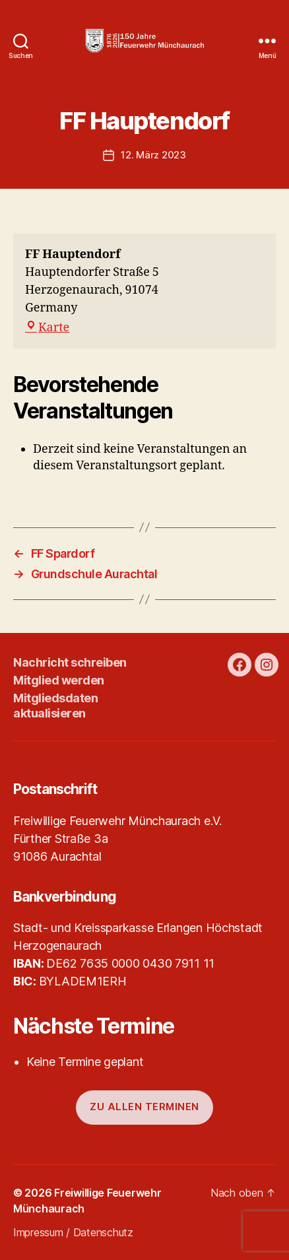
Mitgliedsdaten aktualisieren (55, 705)
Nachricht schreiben (70, 662)
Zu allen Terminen (144, 1106)
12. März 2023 (153, 155)
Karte (47, 327)
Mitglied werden (58, 680)
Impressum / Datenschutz (73, 1232)
